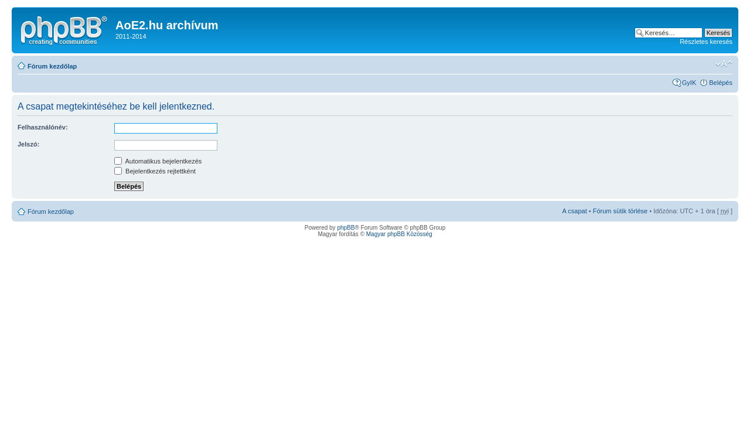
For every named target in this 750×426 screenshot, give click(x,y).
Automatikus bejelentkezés (158, 161)
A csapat (574, 210)
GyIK (689, 82)
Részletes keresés (706, 41)
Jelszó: (28, 144)
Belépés (720, 82)
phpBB (345, 227)
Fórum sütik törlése (620, 210)
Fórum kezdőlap (52, 66)
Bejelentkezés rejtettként (155, 171)
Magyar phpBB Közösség (399, 234)
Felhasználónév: (43, 127)
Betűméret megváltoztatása (723, 64)
